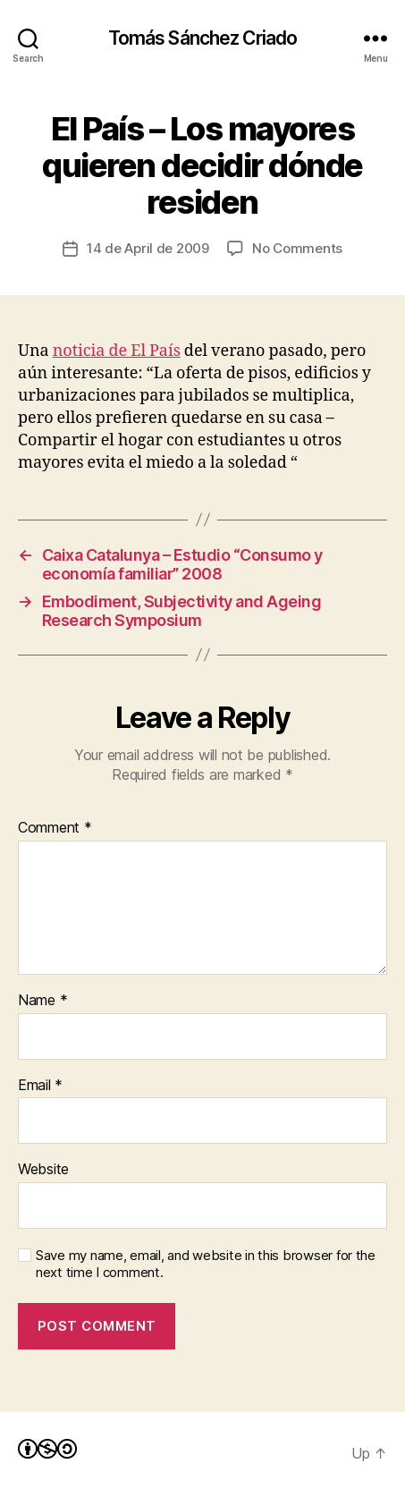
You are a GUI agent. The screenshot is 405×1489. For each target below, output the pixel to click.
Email (40, 1086)
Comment (55, 828)
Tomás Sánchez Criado (203, 38)
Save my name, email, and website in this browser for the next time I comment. (205, 1264)
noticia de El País (117, 351)
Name (42, 1001)
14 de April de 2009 (148, 248)
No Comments (297, 248)
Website (43, 1170)
